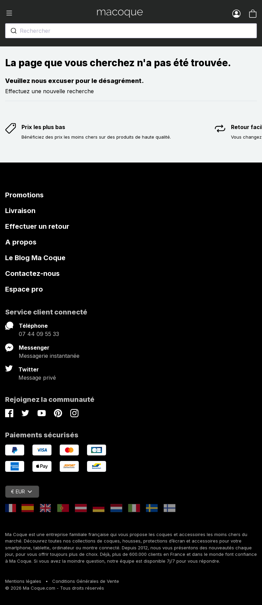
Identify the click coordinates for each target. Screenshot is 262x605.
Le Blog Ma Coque (35, 258)
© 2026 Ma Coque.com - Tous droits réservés (54, 588)
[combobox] (131, 30)
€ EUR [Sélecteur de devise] (21, 491)
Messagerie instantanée (49, 355)
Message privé (37, 377)
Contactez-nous (32, 273)
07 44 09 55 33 (39, 333)
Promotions (24, 195)
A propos (21, 242)
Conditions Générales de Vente (85, 581)
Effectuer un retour (37, 226)
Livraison (20, 211)
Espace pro (24, 289)
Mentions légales (23, 581)
